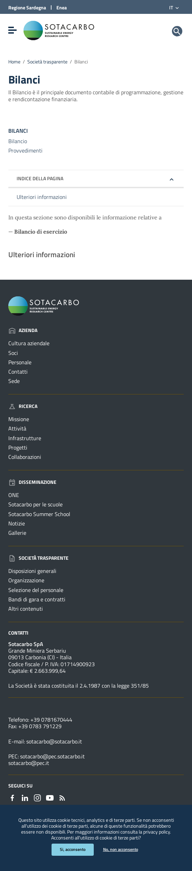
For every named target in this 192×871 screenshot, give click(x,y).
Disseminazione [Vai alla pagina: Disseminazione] (32, 482)
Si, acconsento (72, 849)
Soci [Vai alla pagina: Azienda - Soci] (13, 353)
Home (14, 62)
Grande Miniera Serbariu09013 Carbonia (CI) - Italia (40, 653)
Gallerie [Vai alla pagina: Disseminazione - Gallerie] (17, 533)
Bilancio (17, 141)
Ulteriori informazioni (42, 197)
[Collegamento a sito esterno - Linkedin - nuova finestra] (25, 797)
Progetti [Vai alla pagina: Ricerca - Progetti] (17, 447)
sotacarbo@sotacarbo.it (54, 741)
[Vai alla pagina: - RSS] (62, 797)
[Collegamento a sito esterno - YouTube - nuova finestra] (50, 797)
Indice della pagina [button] (40, 178)
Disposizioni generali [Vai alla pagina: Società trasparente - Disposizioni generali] (32, 571)
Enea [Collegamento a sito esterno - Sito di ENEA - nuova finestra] (61, 7)
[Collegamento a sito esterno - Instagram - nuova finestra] (37, 797)
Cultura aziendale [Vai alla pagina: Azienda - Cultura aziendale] (28, 343)
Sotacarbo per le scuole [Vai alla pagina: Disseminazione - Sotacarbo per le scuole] (35, 504)
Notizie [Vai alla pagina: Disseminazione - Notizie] (16, 523)
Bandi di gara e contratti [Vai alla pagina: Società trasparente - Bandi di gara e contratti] (36, 599)
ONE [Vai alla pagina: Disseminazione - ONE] (13, 495)
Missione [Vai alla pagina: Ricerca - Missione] (18, 419)
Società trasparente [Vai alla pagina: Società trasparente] (38, 557)
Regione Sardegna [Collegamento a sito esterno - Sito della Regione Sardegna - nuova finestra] (27, 7)
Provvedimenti (25, 150)
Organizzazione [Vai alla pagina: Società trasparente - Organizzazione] (26, 580)
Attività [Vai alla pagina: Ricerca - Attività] (17, 428)
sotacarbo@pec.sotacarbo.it (52, 756)
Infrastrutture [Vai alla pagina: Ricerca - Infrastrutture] (24, 438)
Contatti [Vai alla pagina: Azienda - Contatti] (18, 371)
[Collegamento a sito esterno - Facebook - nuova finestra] (12, 797)
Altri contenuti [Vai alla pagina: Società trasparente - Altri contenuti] (25, 608)
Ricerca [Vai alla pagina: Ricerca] (22, 406)
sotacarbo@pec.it (28, 763)
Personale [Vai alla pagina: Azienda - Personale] (19, 362)
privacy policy (156, 832)
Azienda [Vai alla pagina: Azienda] (22, 330)
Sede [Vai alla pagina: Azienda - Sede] (14, 381)
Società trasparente (47, 62)
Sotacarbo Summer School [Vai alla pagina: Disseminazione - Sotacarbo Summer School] (39, 514)
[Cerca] (177, 31)
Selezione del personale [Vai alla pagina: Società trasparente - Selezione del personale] (35, 590)
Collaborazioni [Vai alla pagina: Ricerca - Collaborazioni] (24, 457)
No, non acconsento (120, 849)
